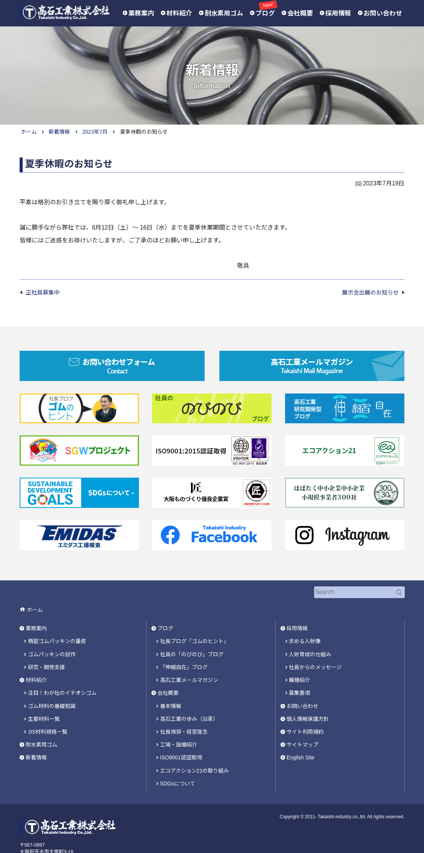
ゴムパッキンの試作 (52, 643)
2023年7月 (95, 132)
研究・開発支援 (46, 654)
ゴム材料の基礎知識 (52, 689)
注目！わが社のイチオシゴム (62, 677)
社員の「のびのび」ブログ (192, 643)
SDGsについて (177, 758)
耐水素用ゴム (224, 13)
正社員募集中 (43, 292)
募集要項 (299, 677)
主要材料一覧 (44, 700)
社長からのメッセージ (315, 654)
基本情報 (170, 689)
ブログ (265, 12)
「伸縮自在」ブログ (184, 654)
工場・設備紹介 (178, 723)
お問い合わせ (383, 13)
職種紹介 (299, 666)
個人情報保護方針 (308, 700)
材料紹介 (179, 13)
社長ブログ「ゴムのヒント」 (194, 632)
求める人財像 (305, 632)
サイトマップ (302, 723)
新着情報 (59, 132)
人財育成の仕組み (310, 643)
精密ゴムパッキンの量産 (57, 632)
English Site (301, 735)
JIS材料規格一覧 (47, 712)
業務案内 (141, 13)
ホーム (29, 132)
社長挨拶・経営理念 (184, 712)
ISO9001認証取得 (181, 735)
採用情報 (338, 13)
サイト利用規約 (305, 712)
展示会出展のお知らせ (370, 292)
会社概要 (300, 13)
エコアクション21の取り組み (194, 746)
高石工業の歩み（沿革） (189, 700)
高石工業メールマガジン (189, 666)
